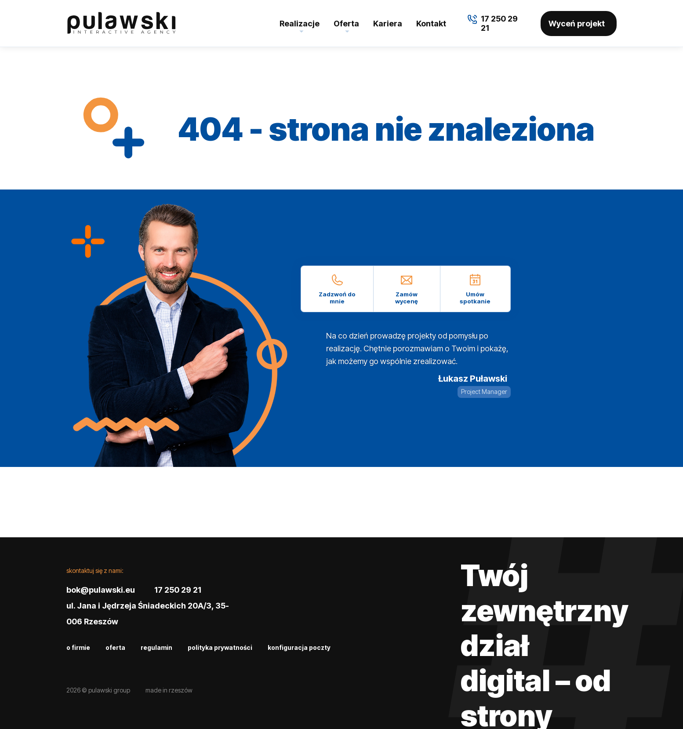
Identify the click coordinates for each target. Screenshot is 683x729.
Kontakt (431, 23)
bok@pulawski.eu (100, 589)
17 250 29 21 (177, 589)
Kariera (387, 23)
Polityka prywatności (220, 647)
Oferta (346, 23)
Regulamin (156, 647)
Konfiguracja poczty (299, 647)
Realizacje (300, 23)
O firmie (78, 647)
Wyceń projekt (577, 23)
